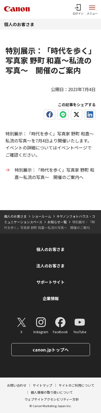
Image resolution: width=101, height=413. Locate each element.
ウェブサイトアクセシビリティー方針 (52, 399)
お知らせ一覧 (57, 222)
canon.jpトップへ (51, 349)
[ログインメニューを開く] (78, 9)
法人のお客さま (50, 265)
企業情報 (51, 298)
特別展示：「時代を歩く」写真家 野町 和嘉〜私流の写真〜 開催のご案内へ (54, 173)
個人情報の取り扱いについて (52, 392)
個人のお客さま (19, 24)
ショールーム (41, 216)
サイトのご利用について (76, 385)
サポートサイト (50, 282)
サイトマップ (42, 385)
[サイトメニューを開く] (92, 9)
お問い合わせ (16, 385)
